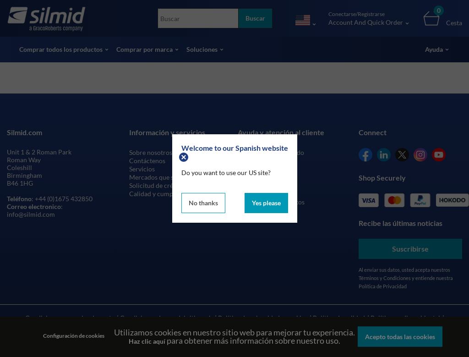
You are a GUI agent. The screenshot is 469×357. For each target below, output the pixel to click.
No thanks (203, 203)
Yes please (266, 203)
